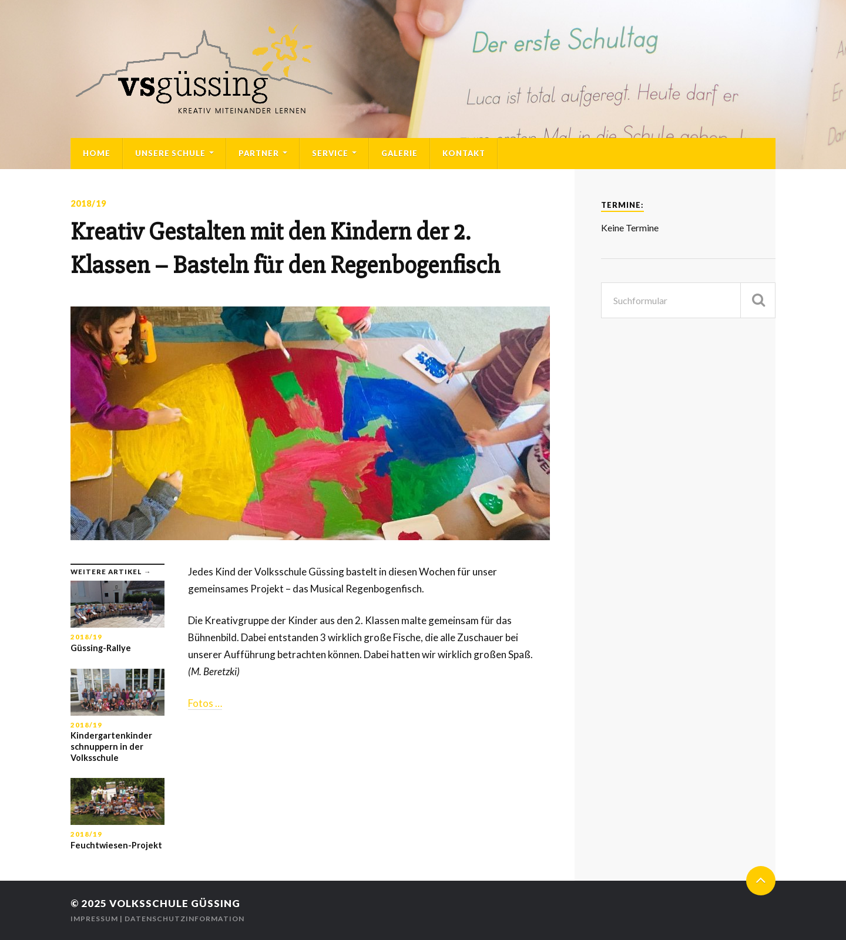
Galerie (399, 153)
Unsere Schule (170, 153)
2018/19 (88, 203)
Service (330, 153)
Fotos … (205, 703)
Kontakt (463, 153)
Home (96, 153)
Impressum (94, 918)
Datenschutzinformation (184, 918)
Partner (259, 153)
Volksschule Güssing (174, 903)
